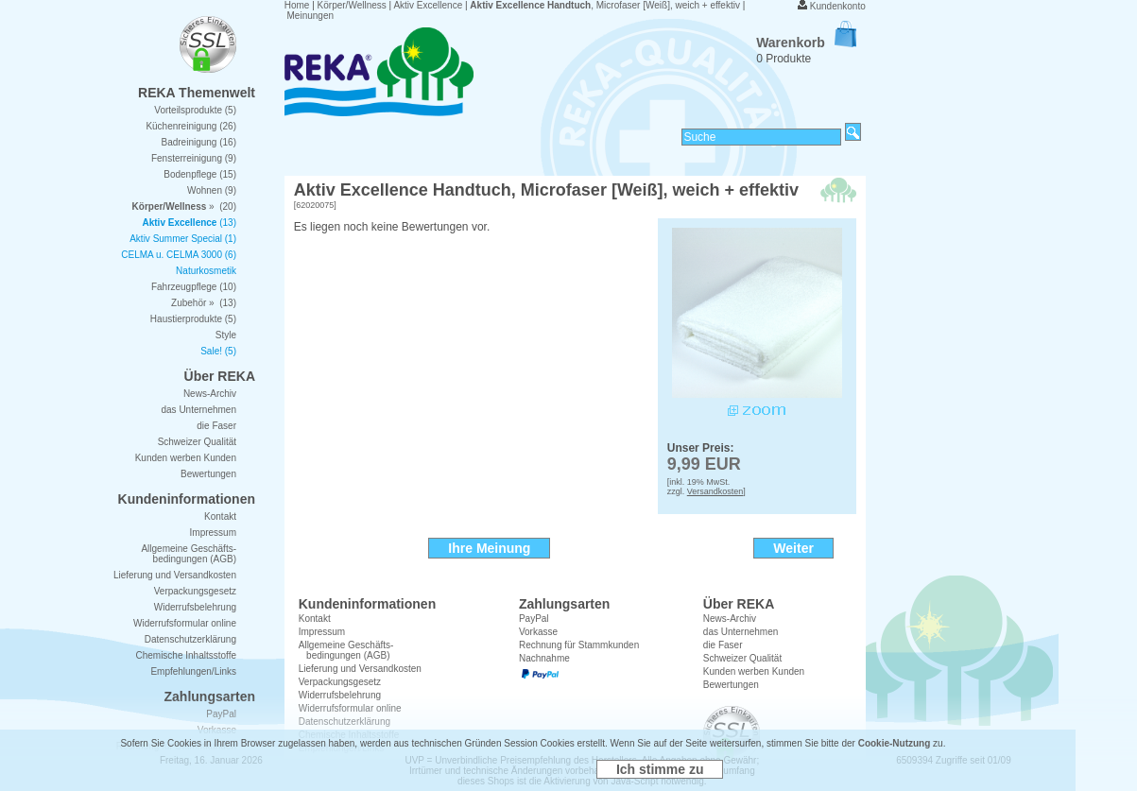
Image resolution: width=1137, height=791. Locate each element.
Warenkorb (806, 42)
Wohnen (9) (211, 190)
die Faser (723, 645)
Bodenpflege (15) (200, 174)
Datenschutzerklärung (190, 639)
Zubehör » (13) (203, 303)
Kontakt (315, 618)
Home (297, 5)
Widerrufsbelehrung (195, 607)
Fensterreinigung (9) (193, 158)
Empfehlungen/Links (193, 671)
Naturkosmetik (206, 271)
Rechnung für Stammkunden (579, 645)
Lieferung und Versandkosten (360, 668)
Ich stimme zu (660, 769)
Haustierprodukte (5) (193, 319)
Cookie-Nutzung (894, 743)
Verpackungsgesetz (340, 682)
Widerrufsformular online (184, 623)
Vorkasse (538, 632)
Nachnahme (544, 658)
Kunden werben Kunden (753, 671)
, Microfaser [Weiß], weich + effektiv (605, 5)
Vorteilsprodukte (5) (195, 110)
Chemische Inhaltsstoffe (185, 655)
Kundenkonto (838, 6)
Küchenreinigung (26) (191, 126)
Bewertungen (731, 684)
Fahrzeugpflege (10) (193, 287)
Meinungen (310, 15)
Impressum (322, 632)
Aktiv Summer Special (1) (182, 238)
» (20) (184, 206)
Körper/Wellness (352, 5)
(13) (190, 222)
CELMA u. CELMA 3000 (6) (178, 254)
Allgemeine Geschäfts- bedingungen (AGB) (346, 650)
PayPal (534, 618)
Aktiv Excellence (427, 5)
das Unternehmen (741, 632)
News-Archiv (729, 618)
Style (225, 335)
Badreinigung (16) (199, 142)
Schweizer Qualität (742, 658)
